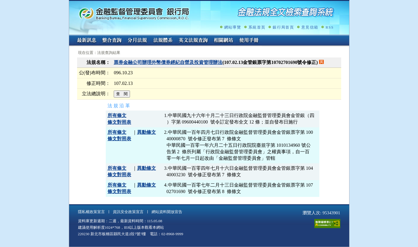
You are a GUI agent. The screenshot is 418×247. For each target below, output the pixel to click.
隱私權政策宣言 (91, 212)
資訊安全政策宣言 (128, 212)
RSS (330, 27)
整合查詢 (112, 41)
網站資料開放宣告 (167, 212)
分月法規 (137, 41)
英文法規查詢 (193, 41)
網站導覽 (232, 27)
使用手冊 (249, 41)
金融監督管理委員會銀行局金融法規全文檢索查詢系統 (134, 13)
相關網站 (223, 41)
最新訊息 (86, 41)
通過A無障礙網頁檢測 (327, 223)
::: (71, 37)
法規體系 (162, 41)
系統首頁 (256, 27)
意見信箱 (309, 27)
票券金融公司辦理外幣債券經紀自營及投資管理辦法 (168, 62)
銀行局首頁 (283, 27)
